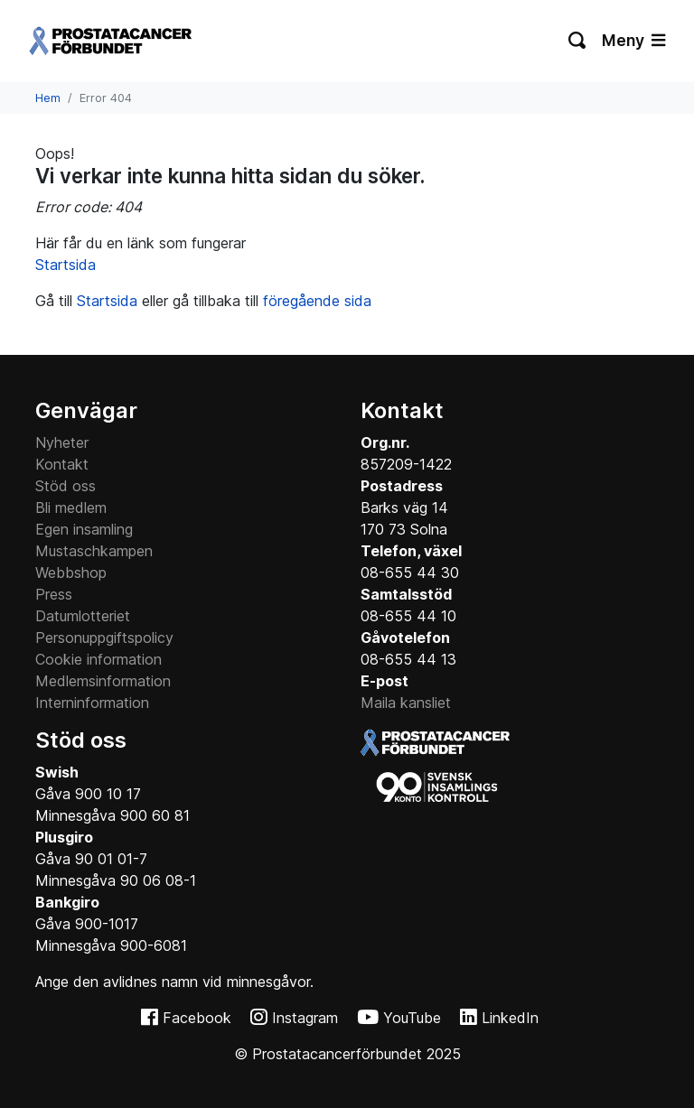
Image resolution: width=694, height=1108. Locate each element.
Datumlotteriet (82, 616)
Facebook (197, 1018)
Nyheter (62, 442)
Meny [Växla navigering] (633, 40)
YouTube (412, 1018)
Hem (48, 98)
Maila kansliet (406, 703)
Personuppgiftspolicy (104, 637)
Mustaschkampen (94, 551)
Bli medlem (71, 507)
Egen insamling (84, 529)
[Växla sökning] (577, 41)
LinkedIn (510, 1018)
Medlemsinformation (103, 681)
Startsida (65, 265)
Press (53, 594)
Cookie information (98, 659)
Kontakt (62, 464)
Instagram (305, 1018)
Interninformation (92, 703)
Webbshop (71, 572)
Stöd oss (65, 486)
